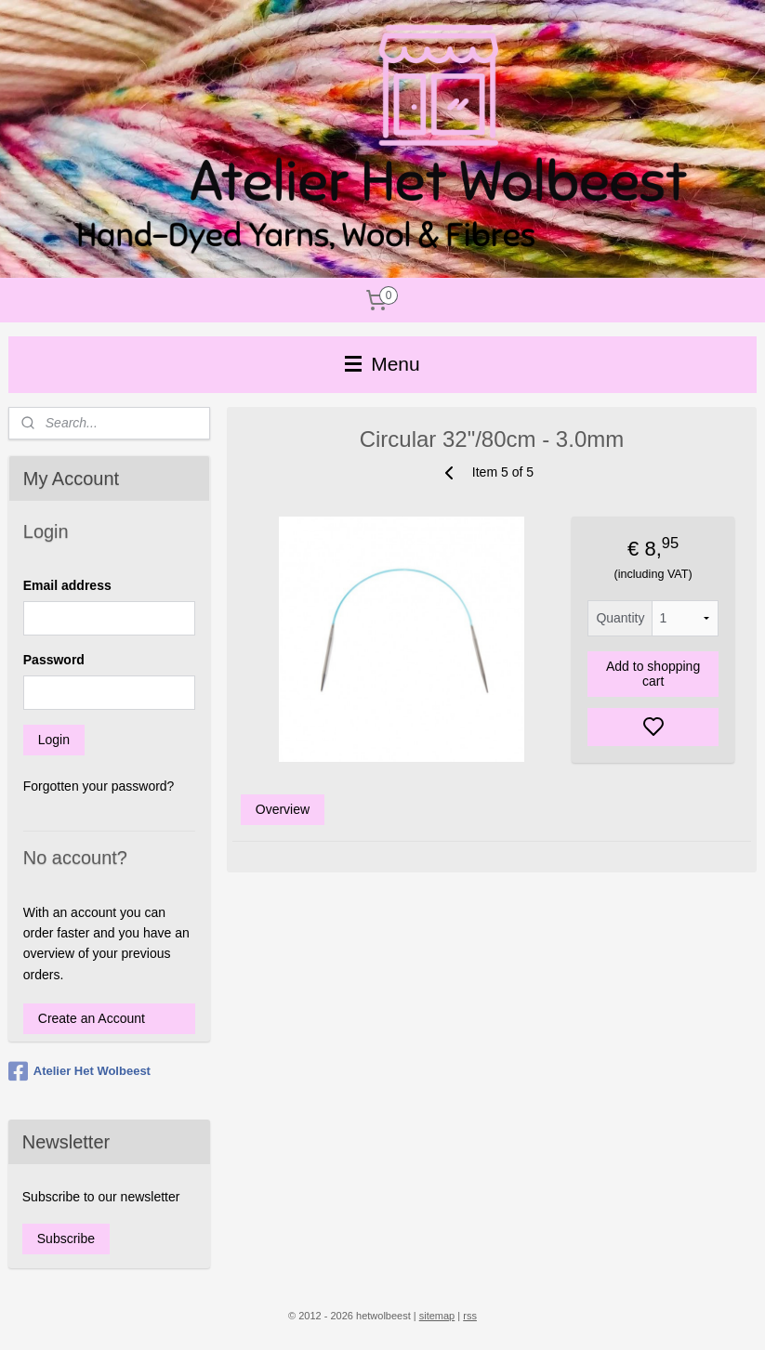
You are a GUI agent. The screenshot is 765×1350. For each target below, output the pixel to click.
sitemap (437, 1315)
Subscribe (66, 1238)
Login (54, 739)
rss (470, 1315)
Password (54, 659)
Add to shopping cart (653, 673)
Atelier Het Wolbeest (79, 1071)
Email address (67, 585)
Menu (382, 363)
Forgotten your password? (99, 786)
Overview (283, 809)
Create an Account (91, 1018)
